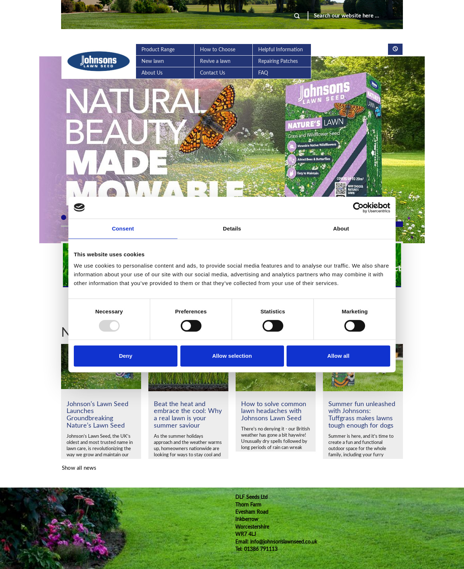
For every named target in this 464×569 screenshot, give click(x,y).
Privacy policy (76, 514)
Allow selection (232, 356)
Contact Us (212, 73)
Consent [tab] (123, 228)
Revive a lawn (215, 61)
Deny (125, 356)
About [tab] (341, 228)
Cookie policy (76, 521)
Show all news (79, 468)
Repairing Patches (278, 61)
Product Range (158, 49)
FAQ (263, 73)
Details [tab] (232, 228)
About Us (152, 73)
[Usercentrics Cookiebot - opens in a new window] (358, 207)
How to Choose (217, 49)
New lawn (152, 61)
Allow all (338, 356)
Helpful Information (280, 49)
